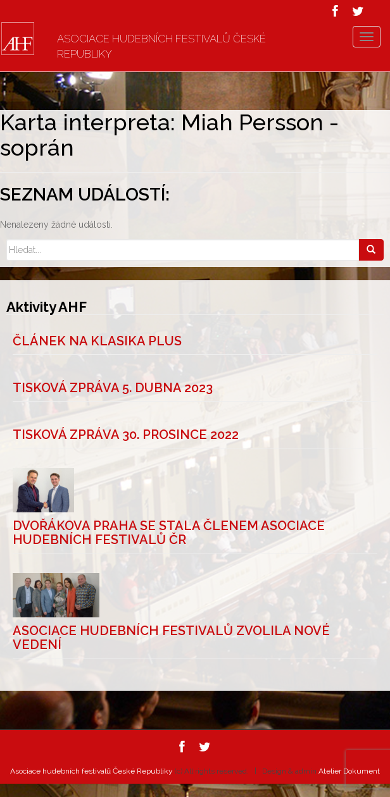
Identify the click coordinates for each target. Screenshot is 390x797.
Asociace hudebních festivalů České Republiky (161, 46)
